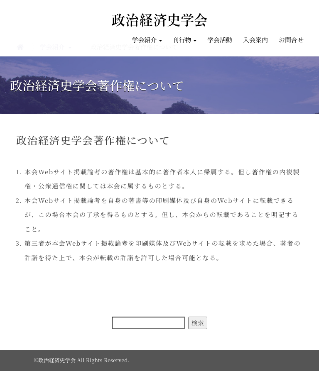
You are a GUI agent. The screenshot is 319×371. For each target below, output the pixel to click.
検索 (197, 322)
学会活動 (219, 39)
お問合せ (291, 39)
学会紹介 (147, 39)
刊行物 (184, 39)
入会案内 (255, 39)
